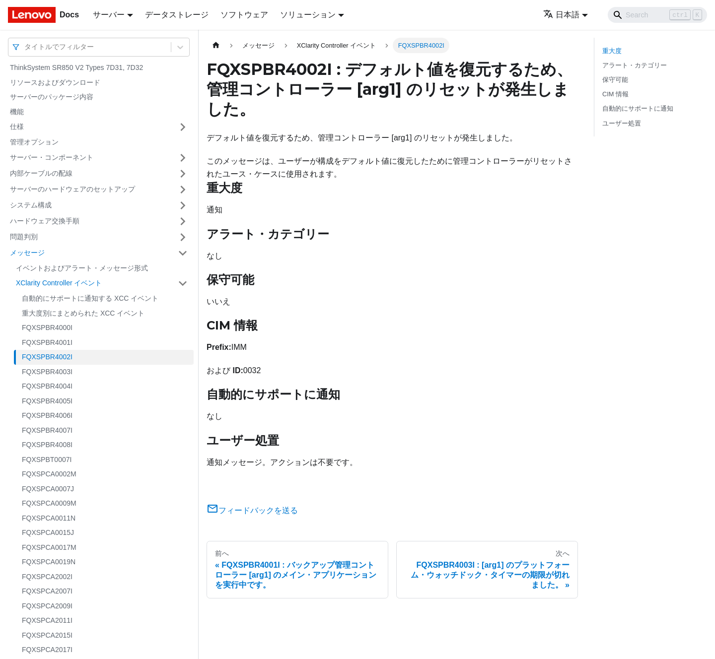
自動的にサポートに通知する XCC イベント (90, 298)
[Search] (657, 15)
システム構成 (31, 205)
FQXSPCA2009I (47, 606)
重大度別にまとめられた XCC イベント (83, 313)
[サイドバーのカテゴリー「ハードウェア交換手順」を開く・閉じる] (183, 221)
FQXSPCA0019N (48, 562)
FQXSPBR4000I (47, 327)
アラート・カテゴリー (634, 65)
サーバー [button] (109, 14)
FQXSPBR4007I (47, 430)
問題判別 (24, 237)
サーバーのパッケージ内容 (51, 97)
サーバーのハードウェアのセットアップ (72, 189)
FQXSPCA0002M (49, 474)
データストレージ (177, 14)
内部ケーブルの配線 (41, 173)
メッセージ (27, 253)
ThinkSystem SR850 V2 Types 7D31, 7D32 (76, 67)
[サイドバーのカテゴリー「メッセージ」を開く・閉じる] (183, 253)
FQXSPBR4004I (47, 386)
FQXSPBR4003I (47, 372)
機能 (17, 112)
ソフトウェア (244, 14)
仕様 (17, 127)
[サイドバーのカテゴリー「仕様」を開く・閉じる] (183, 127)
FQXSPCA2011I (47, 620)
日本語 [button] (561, 14)
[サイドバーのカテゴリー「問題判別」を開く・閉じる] (183, 237)
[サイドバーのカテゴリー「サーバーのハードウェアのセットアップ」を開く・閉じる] (183, 190)
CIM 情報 (615, 94)
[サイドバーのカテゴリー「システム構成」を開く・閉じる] (183, 205)
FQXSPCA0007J (48, 489)
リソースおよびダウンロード (55, 82)
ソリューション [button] (308, 14)
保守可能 (615, 79)
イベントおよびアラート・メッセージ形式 (82, 268)
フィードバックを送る (252, 510)
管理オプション (34, 142)
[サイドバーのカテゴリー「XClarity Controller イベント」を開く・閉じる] (183, 283)
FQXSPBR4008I (47, 445)
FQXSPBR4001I (47, 342)
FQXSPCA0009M (49, 503)
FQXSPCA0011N (48, 518)
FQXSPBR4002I (47, 357)
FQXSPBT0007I (47, 459)
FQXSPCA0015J (48, 532)
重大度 (612, 51)
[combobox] (25, 47)
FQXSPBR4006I (47, 415)
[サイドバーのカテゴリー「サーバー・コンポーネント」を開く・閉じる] (183, 158)
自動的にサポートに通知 (637, 108)
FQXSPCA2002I (47, 577)
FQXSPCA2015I (47, 635)
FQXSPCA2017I (47, 650)
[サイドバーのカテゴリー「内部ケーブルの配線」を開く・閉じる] (183, 174)
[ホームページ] (216, 45)
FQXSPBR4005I (47, 401)
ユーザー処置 (621, 123)
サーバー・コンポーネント (51, 157)
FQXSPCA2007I (47, 591)
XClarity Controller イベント (59, 283)
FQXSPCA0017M (49, 547)
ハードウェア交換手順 (44, 221)
